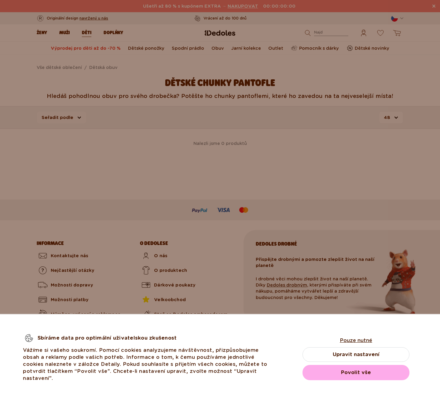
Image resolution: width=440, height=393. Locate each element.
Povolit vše (356, 372)
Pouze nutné (356, 340)
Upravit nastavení (356, 354)
